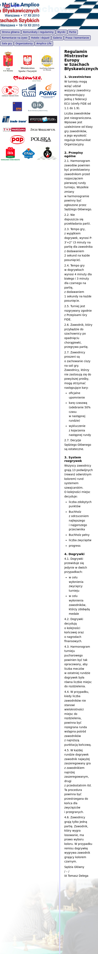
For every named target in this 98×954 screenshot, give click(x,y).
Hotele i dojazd (40, 37)
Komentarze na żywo (14, 37)
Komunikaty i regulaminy (38, 32)
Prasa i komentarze (77, 37)
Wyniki (61, 32)
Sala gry (7, 43)
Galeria (57, 37)
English (12, 6)
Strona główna (10, 32)
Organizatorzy (24, 43)
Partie (72, 32)
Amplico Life (43, 43)
